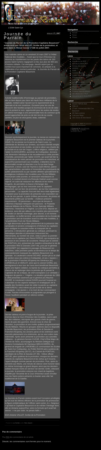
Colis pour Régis (77, 115)
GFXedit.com (76, 131)
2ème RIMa (76, 59)
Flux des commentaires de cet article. (18, 437)
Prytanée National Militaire (81, 91)
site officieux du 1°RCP (80, 94)
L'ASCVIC (75, 80)
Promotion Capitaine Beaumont (81, 124)
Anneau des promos (79, 66)
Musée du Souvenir (78, 89)
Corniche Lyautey (78, 73)
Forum (16, 10)
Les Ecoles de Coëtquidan (81, 84)
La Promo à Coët (15, 19)
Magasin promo (77, 87)
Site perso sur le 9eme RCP (81, 96)
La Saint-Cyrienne (78, 82)
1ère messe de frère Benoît (81, 118)
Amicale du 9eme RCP (80, 64)
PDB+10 (75, 106)
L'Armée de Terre (78, 77)
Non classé (28, 423)
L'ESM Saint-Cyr (15, 27)
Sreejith (83, 130)
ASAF (74, 70)
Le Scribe (16, 423)
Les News (24, 15)
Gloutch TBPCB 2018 (79, 104)
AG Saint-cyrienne (78, 113)
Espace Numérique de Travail (82, 75)
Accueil (16, 7)
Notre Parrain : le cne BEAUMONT (23, 23)
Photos (16, 9)
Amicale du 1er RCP (79, 61)
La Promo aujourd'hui (42, 15)
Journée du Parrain (18, 36)
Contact (17, 12)
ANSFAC (75, 68)
